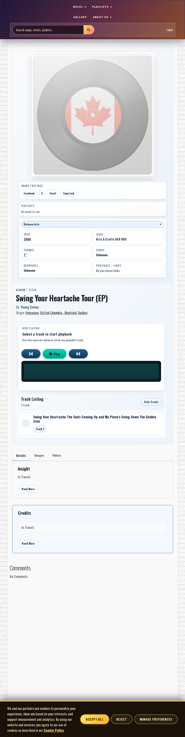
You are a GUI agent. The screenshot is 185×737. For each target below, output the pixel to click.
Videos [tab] (58, 455)
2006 (27, 239)
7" (25, 255)
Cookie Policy (54, 730)
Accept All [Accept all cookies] (95, 719)
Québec (83, 312)
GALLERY (80, 16)
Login (169, 29)
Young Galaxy (30, 307)
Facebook (29, 193)
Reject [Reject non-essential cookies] (121, 719)
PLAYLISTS (102, 6)
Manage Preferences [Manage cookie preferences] (156, 719)
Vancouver (32, 312)
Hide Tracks (151, 402)
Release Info (93, 224)
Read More (28, 489)
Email (53, 193)
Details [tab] (21, 455)
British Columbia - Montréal (58, 312)
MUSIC (79, 6)
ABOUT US (102, 16)
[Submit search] (88, 29)
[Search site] (48, 29)
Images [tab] (40, 455)
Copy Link (68, 193)
